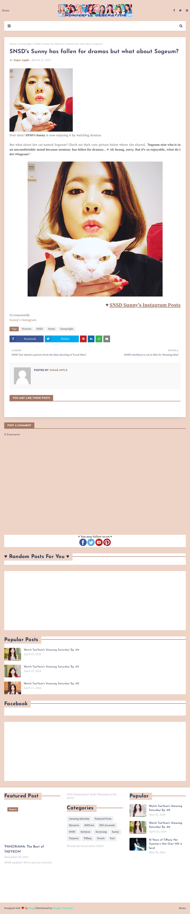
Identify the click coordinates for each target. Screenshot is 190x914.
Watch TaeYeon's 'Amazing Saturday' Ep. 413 (51, 666)
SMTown (89, 825)
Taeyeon (73, 838)
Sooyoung (101, 831)
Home (12, 44)
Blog (31, 908)
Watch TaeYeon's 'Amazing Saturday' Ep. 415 (165, 808)
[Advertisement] (95, 600)
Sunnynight (25, 44)
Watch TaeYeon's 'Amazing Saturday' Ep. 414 (51, 649)
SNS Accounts (107, 825)
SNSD (39, 328)
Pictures (26, 328)
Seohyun (85, 831)
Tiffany (88, 838)
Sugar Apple (21, 60)
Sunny (51, 328)
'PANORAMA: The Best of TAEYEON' (24, 849)
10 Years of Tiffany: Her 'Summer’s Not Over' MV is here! (165, 844)
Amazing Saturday (79, 818)
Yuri (112, 838)
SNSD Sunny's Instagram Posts (145, 305)
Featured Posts (103, 818)
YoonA (101, 838)
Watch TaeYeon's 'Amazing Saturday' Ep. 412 (51, 683)
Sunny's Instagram (22, 320)
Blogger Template (63, 908)
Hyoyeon (74, 825)
